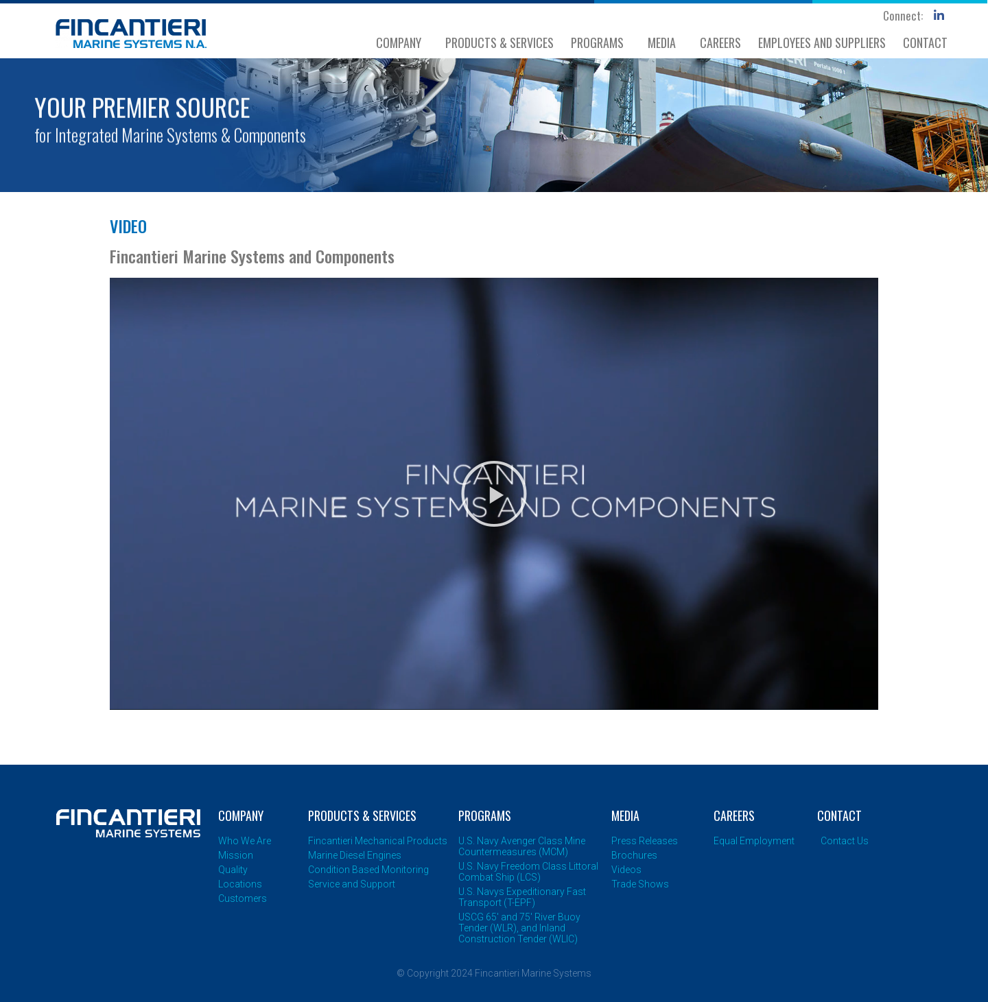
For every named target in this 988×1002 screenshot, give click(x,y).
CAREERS (720, 42)
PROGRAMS (601, 42)
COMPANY (402, 42)
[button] (494, 494)
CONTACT (925, 42)
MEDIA (665, 42)
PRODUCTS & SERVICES (499, 42)
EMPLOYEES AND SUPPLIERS (822, 42)
